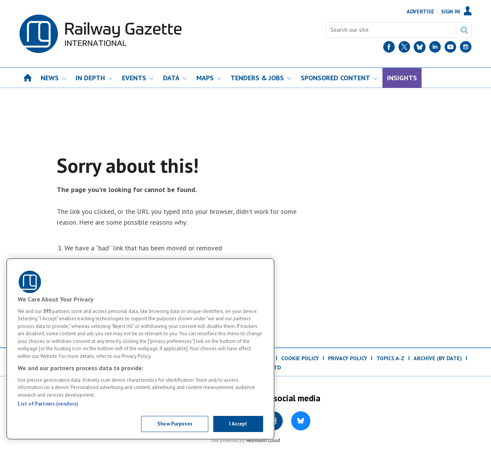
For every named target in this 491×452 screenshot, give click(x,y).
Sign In (450, 11)
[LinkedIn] (435, 48)
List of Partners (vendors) (48, 404)
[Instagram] (466, 48)
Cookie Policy (300, 358)
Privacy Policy (347, 358)
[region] (140, 349)
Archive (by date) (438, 358)
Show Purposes (174, 424)
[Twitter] (404, 48)
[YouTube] (450, 48)
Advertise (420, 11)
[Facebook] (389, 48)
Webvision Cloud (263, 440)
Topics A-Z (390, 358)
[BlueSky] (420, 48)
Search (464, 30)
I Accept (238, 424)
